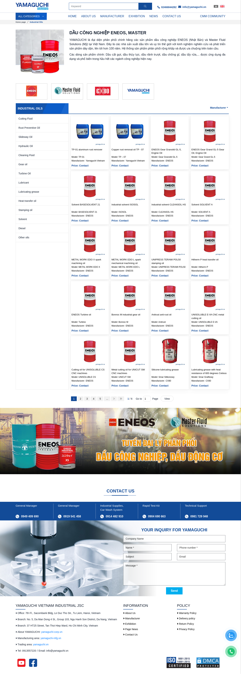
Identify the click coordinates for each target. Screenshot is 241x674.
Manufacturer (112, 16)
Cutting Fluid (25, 118)
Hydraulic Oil (25, 146)
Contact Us (130, 634)
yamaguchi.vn (41, 644)
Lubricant (23, 182)
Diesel (21, 228)
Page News (130, 629)
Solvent (22, 219)
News (153, 16)
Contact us (171, 16)
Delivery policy (186, 618)
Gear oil (22, 164)
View (167, 398)
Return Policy (185, 623)
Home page (21, 22)
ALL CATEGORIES (31, 16)
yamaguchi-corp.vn (51, 631)
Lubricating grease (28, 191)
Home (72, 16)
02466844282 (167, 7)
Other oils (23, 237)
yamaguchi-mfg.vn (51, 638)
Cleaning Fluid (26, 155)
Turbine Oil (24, 173)
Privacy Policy (186, 629)
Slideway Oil (25, 136)
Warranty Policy (186, 613)
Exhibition (137, 16)
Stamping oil (25, 210)
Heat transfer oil (27, 200)
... (107, 398)
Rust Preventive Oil (29, 127)
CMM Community (212, 16)
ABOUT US (88, 16)
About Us (129, 613)
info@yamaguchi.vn (192, 7)
